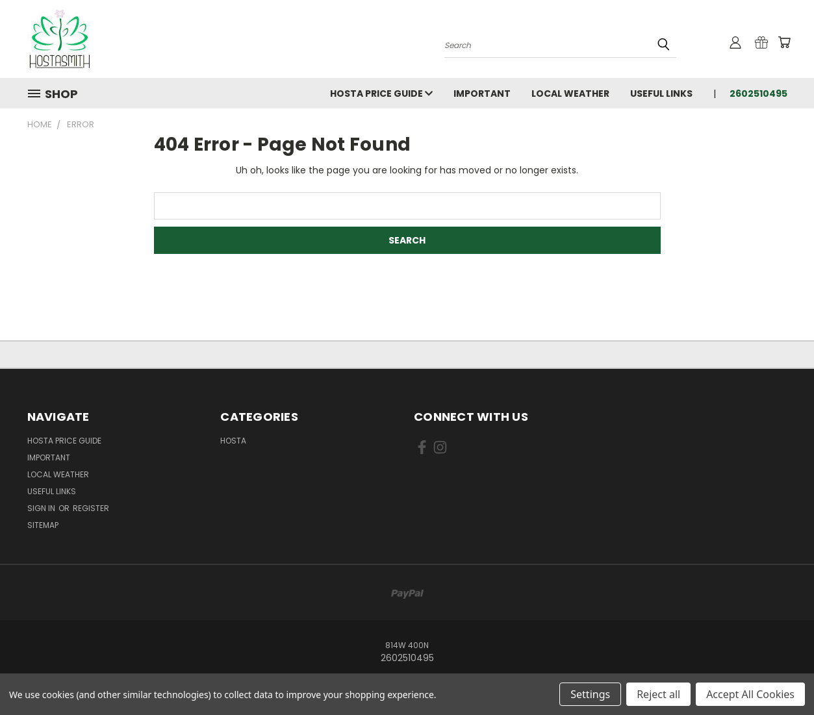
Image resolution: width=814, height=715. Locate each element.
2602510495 (758, 93)
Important (482, 93)
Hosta (233, 440)
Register (91, 508)
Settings (590, 694)
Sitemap (42, 525)
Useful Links (661, 93)
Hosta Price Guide (381, 93)
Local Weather (570, 93)
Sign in (42, 508)
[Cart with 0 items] (784, 42)
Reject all (658, 694)
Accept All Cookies (750, 694)
